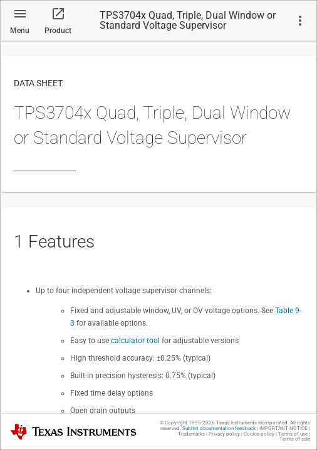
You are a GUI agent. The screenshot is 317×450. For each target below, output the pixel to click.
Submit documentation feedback (219, 428)
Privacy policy (224, 434)
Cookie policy (259, 434)
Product (57, 30)
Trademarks (191, 434)
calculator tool (135, 340)
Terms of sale (294, 439)
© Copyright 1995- (187, 423)
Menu (19, 30)
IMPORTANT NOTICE (283, 428)
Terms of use (293, 434)
